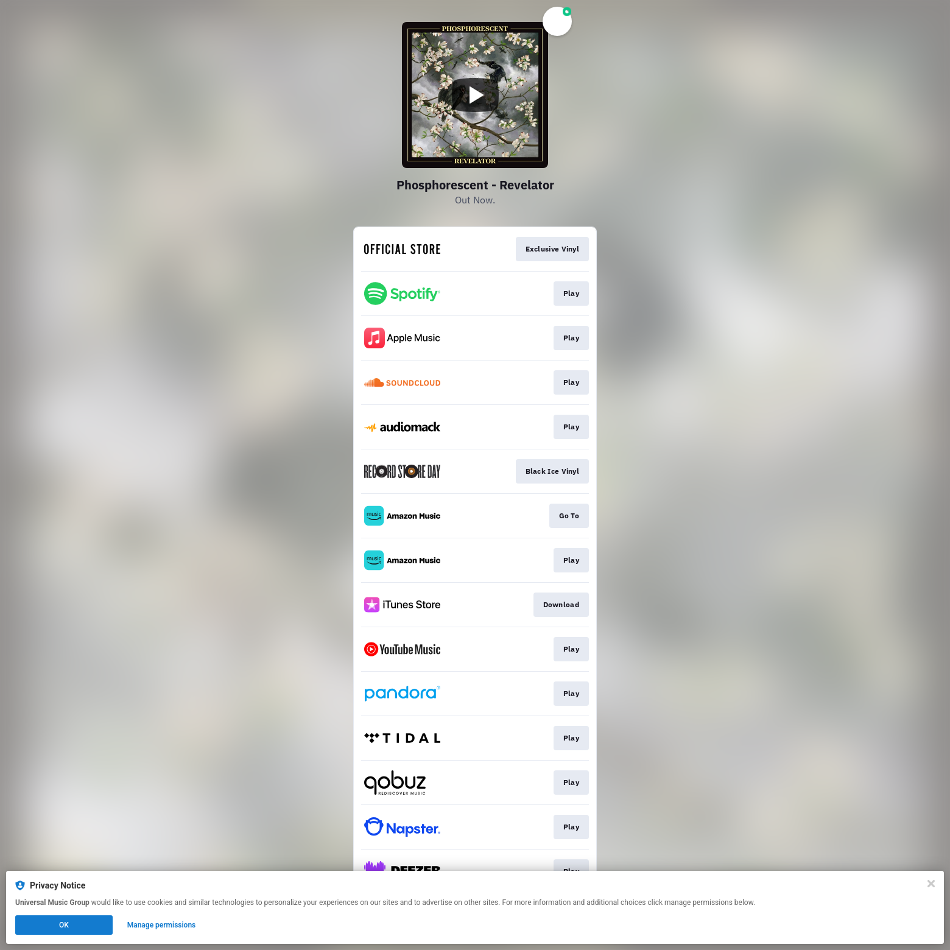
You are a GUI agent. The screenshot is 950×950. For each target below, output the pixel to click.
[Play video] (475, 95)
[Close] (931, 883)
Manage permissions (161, 925)
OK (64, 925)
